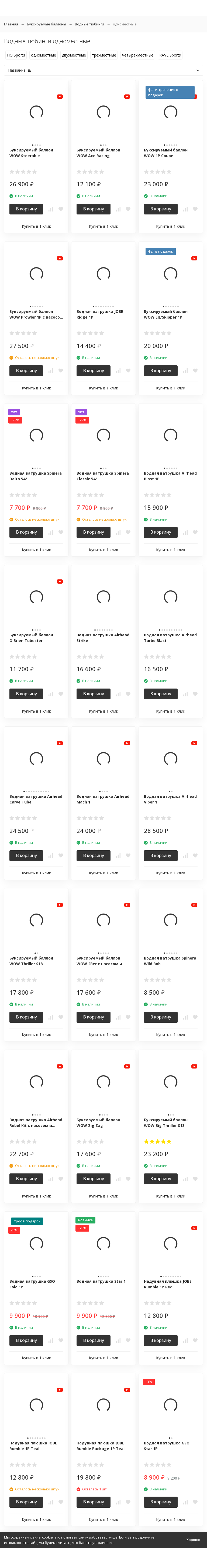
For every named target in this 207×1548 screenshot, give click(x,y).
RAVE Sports (170, 55)
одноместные (43, 55)
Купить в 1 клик (36, 226)
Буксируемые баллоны (46, 24)
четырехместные (137, 55)
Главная (11, 24)
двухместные (74, 55)
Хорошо (193, 1539)
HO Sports (16, 55)
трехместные (104, 55)
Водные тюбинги (89, 24)
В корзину (26, 209)
